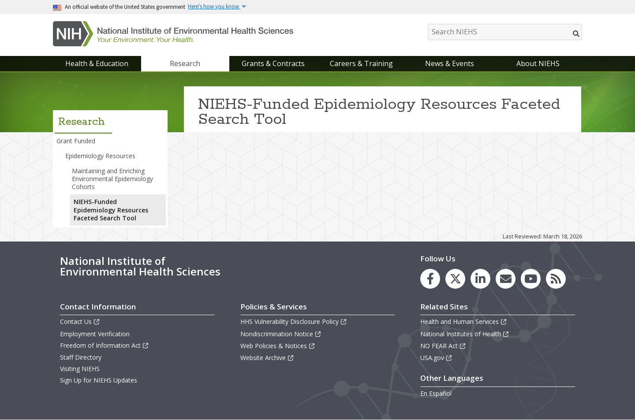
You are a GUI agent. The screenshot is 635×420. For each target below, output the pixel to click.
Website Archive (267, 357)
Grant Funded (75, 141)
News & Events (449, 63)
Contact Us (80, 321)
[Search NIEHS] (505, 32)
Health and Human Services (463, 321)
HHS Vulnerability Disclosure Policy (293, 321)
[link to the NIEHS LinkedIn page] (480, 279)
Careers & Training (361, 63)
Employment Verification (95, 334)
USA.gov (436, 357)
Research (185, 63)
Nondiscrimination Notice (280, 334)
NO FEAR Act (443, 346)
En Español (436, 393)
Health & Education (96, 63)
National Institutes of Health (464, 334)
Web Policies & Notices (277, 346)
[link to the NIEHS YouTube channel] (531, 279)
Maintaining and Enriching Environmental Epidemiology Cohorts (112, 179)
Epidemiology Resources (100, 156)
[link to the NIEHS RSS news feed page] (556, 279)
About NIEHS (538, 63)
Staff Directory (80, 357)
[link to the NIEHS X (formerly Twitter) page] (455, 279)
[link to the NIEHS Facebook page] (430, 279)
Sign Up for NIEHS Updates (98, 380)
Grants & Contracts (273, 63)
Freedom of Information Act (104, 345)
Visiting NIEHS (80, 368)
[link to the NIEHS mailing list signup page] (505, 279)
